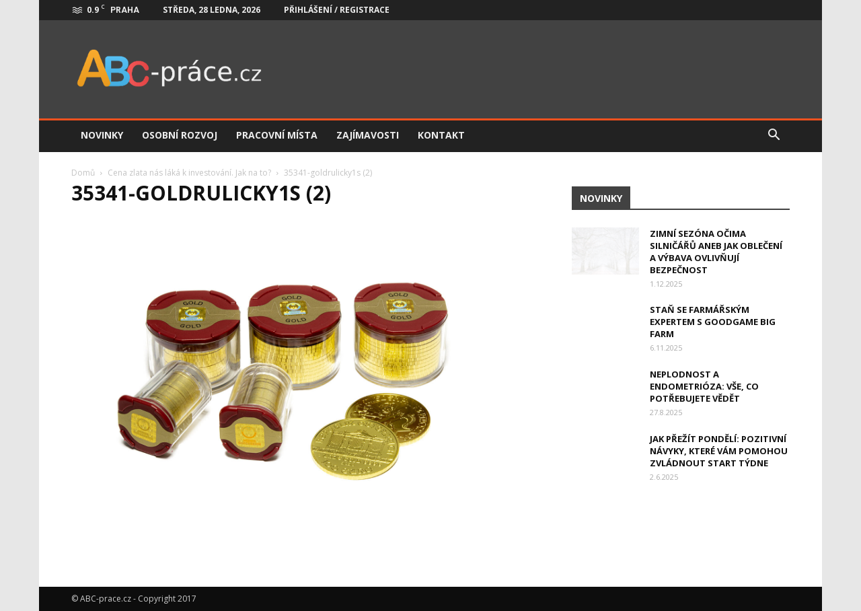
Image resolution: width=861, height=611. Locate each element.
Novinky (102, 135)
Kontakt (441, 135)
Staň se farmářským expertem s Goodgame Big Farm (713, 321)
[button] (773, 135)
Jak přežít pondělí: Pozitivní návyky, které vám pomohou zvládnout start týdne (719, 451)
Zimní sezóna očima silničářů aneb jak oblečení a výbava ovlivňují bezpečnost (716, 251)
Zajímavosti (367, 135)
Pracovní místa (276, 135)
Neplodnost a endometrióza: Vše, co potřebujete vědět (704, 386)
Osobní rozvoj (179, 135)
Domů (83, 172)
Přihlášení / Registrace (336, 9)
